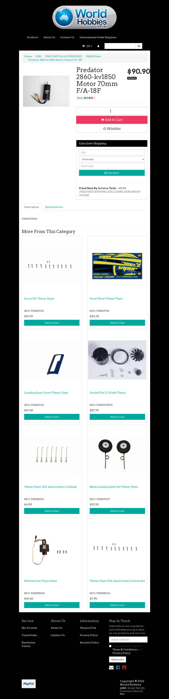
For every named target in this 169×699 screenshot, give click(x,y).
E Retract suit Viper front (40, 580)
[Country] (112, 159)
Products (32, 37)
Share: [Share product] (86, 98)
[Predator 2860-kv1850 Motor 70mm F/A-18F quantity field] (112, 111)
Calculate (112, 172)
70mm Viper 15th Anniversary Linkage (50, 486)
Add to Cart (112, 120)
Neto (122, 694)
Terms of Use (88, 627)
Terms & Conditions (125, 649)
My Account (29, 627)
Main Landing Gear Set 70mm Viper (114, 486)
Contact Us (67, 37)
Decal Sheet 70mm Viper (106, 298)
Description (31, 207)
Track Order (29, 635)
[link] (118, 667)
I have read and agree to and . (126, 649)
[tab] (32, 207)
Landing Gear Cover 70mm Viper (46, 392)
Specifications (54, 207)
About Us (49, 37)
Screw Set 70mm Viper (39, 298)
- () (87, 46)
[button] (112, 129)
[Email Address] (128, 639)
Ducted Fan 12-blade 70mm (108, 392)
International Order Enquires (98, 37)
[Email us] (111, 667)
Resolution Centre (28, 644)
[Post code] (112, 166)
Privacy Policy (89, 635)
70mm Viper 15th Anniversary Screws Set (117, 580)
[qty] (112, 152)
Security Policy (89, 642)
